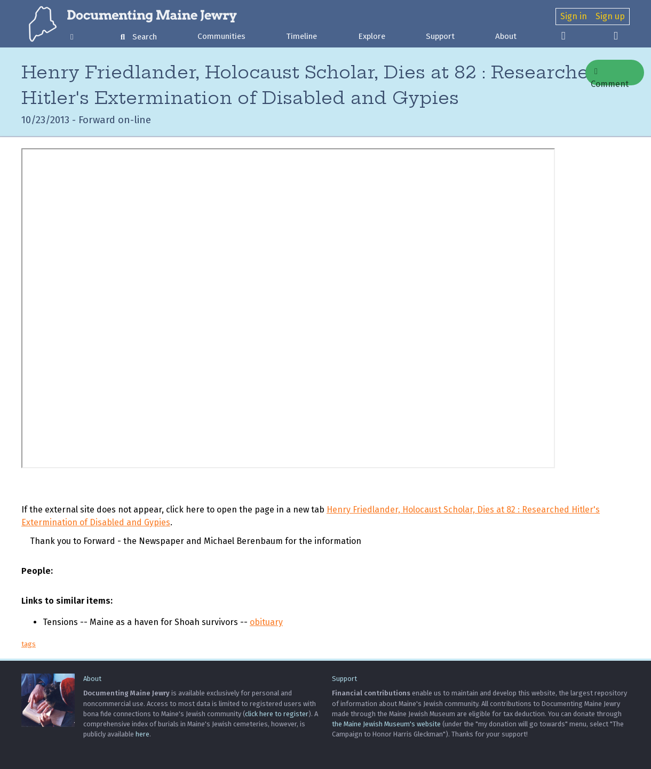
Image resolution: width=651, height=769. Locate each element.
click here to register (276, 714)
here (142, 734)
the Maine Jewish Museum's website (386, 724)
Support (440, 36)
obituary (266, 622)
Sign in (573, 16)
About (506, 36)
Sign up (610, 16)
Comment (610, 76)
